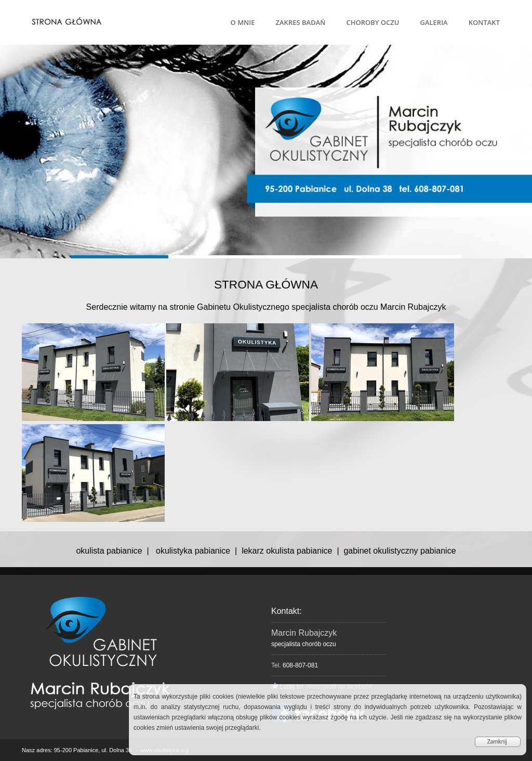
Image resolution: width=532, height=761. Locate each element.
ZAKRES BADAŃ (301, 22)
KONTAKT (484, 22)
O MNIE (243, 22)
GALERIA (433, 22)
